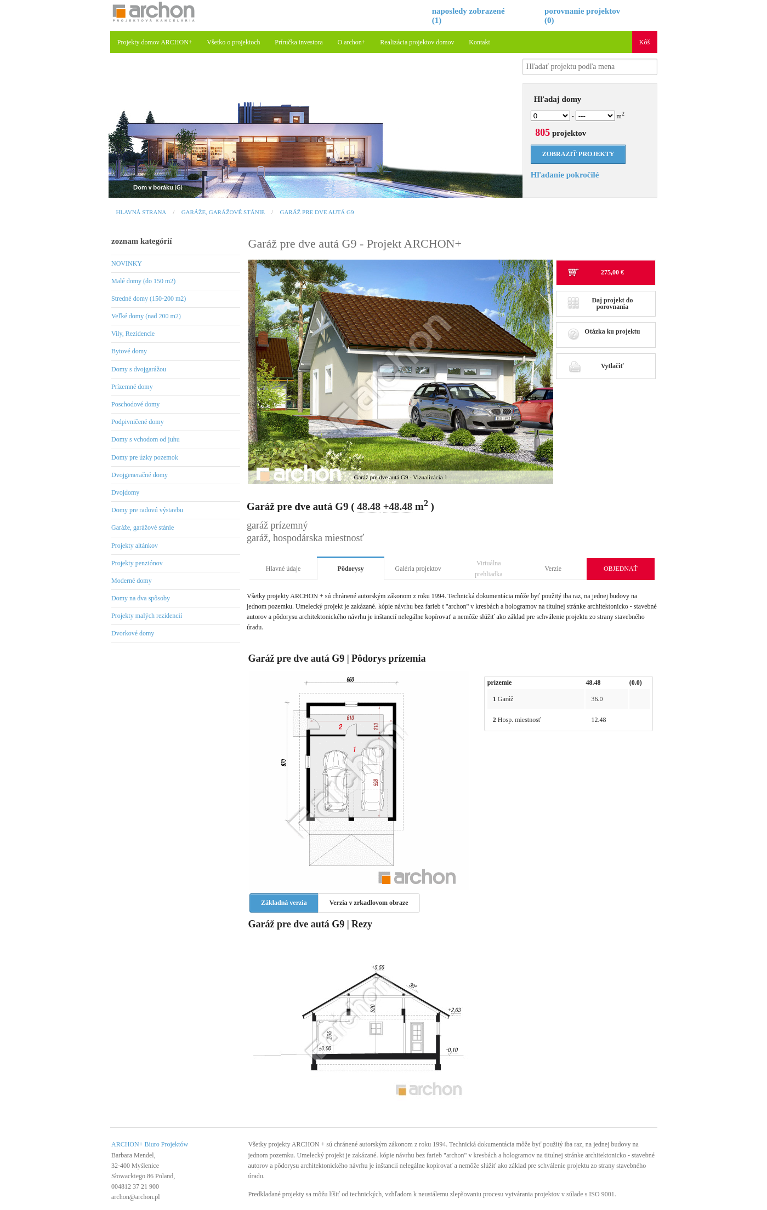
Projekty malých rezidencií (146, 616)
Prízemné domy (132, 387)
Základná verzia (284, 903)
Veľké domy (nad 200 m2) (146, 316)
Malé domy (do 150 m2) (143, 281)
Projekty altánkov (134, 545)
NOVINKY (126, 263)
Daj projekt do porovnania (600, 303)
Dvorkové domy (132, 633)
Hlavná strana (141, 212)
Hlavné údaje (283, 568)
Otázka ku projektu (603, 334)
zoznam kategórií (141, 241)
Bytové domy (129, 351)
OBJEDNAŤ (621, 568)
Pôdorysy (351, 568)
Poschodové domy (135, 404)
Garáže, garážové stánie (223, 212)
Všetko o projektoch (233, 42)
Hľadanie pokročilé (565, 174)
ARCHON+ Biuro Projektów (149, 1144)
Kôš (644, 42)
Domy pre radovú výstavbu (147, 510)
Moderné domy (131, 580)
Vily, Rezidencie (133, 333)
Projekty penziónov (137, 563)
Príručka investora (299, 42)
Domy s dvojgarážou (138, 369)
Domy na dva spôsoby (140, 598)
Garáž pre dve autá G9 (317, 212)
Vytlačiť (595, 365)
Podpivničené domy (137, 422)
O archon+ (352, 42)
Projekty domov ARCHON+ (154, 42)
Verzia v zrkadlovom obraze (368, 903)
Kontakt (479, 42)
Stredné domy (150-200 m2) (148, 298)
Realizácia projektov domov (417, 42)
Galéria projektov (418, 568)
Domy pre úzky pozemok (144, 457)
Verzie (553, 568)
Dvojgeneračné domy (139, 475)
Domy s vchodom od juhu (145, 439)
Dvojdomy (125, 492)
